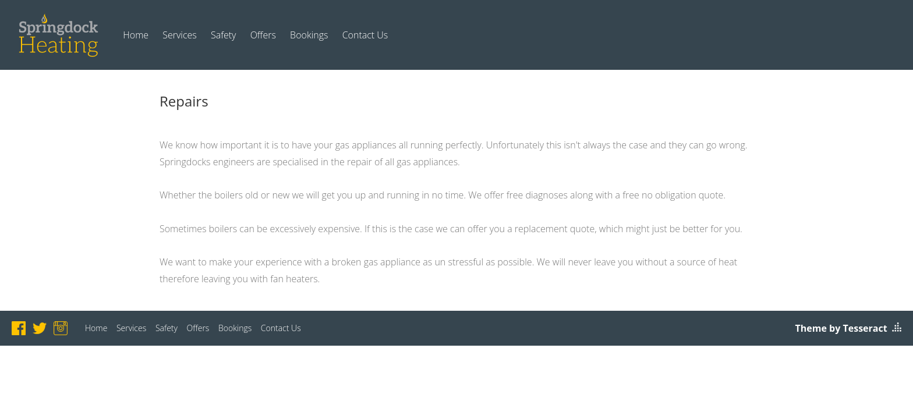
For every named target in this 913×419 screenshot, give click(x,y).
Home (135, 35)
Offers (263, 35)
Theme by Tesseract (841, 328)
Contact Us (365, 35)
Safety (223, 35)
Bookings (309, 35)
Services (179, 35)
